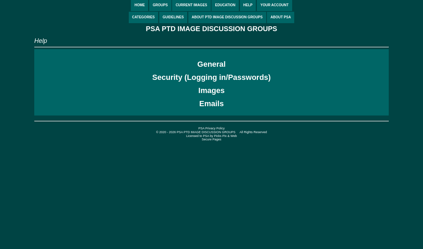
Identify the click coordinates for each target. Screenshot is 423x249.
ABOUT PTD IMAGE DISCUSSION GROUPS (227, 17)
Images (211, 90)
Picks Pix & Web (225, 136)
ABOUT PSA (280, 17)
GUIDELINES (173, 17)
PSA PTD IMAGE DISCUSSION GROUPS (211, 29)
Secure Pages (212, 139)
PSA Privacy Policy (211, 128)
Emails (211, 103)
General (211, 64)
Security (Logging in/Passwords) (211, 77)
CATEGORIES (143, 17)
